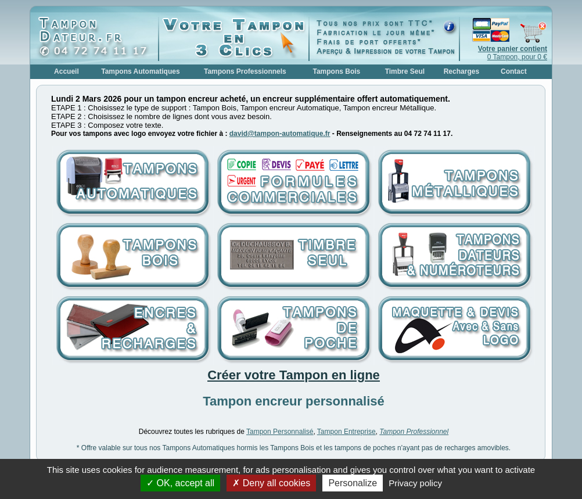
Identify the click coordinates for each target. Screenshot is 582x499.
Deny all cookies (271, 483)
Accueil (66, 71)
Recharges (461, 71)
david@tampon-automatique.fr (279, 134)
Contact (514, 71)
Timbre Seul (405, 71)
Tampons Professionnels (245, 71)
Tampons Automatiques (140, 71)
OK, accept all (180, 483)
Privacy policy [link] (415, 483)
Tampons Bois (336, 71)
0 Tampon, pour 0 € (512, 53)
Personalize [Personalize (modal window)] (352, 483)
